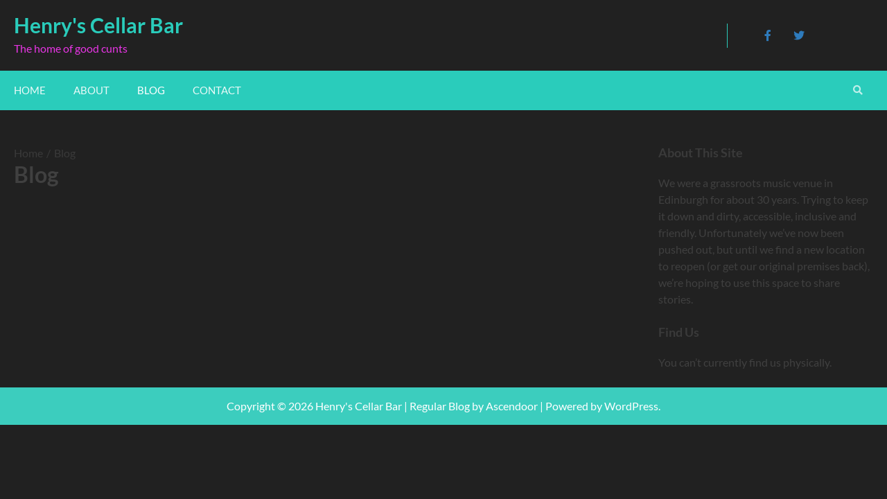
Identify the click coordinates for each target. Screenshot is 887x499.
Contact (217, 90)
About (91, 90)
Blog (151, 90)
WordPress (631, 405)
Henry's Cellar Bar (98, 24)
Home (30, 90)
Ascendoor (512, 405)
